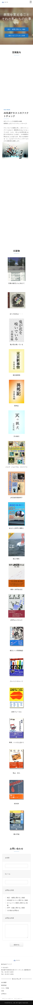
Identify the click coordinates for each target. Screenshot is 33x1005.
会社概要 (3, 982)
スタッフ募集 (5, 988)
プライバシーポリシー (7, 998)
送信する (18, 945)
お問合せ (3, 993)
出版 (2, 991)
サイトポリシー (18, 998)
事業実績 (3, 985)
